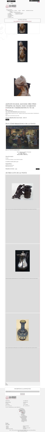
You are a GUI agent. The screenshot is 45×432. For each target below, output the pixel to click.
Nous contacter (34, 0)
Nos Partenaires (10, 15)
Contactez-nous (10, 17)
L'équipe (9, 13)
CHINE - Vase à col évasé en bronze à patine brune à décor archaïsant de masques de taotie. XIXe (21, 209)
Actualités (9, 16)
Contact (11, 1)
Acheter (23, 10)
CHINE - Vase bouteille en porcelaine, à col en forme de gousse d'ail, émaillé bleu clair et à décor (21, 347)
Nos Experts (10, 14)
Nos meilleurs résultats (19, 13)
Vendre (19, 10)
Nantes (11, 11)
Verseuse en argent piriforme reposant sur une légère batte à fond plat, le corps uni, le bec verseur (22, 278)
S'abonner (22, 393)
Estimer (15, 10)
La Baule (11, 12)
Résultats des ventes (9, 428)
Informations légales (23, 430)
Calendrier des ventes (29, 10)
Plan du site (28, 430)
